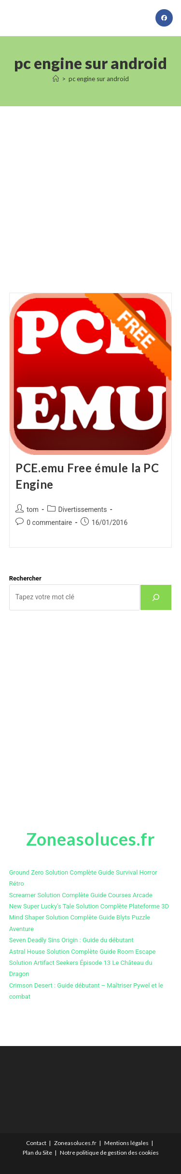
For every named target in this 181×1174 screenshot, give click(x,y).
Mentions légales (126, 1142)
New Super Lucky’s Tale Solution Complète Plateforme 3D (89, 906)
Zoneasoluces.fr (75, 1142)
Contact (36, 1142)
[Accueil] (56, 79)
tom (33, 509)
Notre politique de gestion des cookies (109, 1152)
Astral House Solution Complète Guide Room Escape (82, 951)
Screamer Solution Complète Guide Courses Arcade (81, 895)
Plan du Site (37, 1152)
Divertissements (82, 509)
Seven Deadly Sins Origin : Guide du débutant (71, 940)
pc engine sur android (99, 79)
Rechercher (25, 578)
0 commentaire (49, 522)
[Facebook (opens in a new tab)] (164, 18)
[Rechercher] (156, 597)
